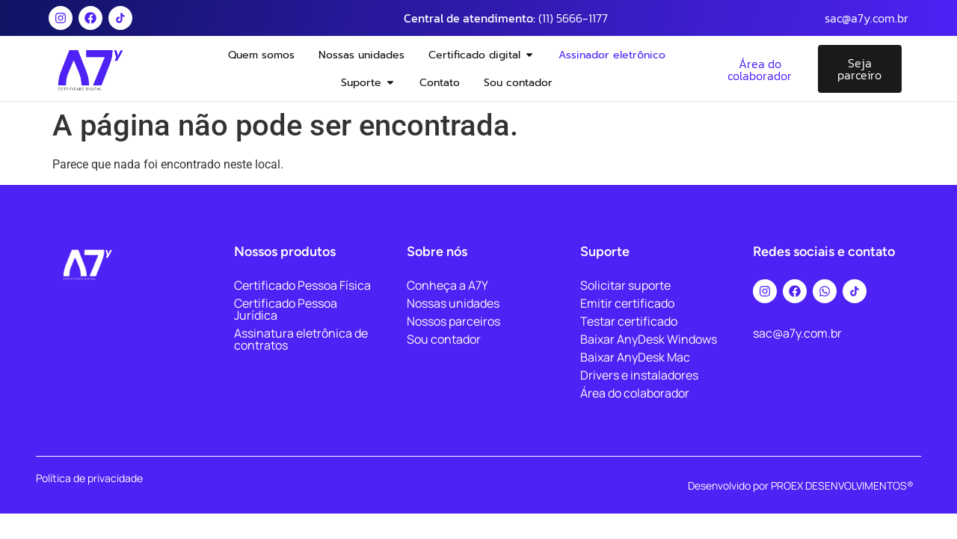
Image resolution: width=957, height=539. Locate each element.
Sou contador (444, 339)
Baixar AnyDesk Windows (648, 339)
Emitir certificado (627, 303)
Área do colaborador (634, 393)
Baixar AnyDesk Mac (635, 357)
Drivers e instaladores (639, 375)
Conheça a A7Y (447, 285)
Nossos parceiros (453, 321)
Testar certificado (628, 321)
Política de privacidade (89, 478)
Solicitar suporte (625, 285)
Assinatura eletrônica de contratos (301, 339)
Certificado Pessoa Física (302, 285)
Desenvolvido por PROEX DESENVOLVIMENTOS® (801, 485)
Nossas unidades (453, 303)
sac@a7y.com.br (866, 18)
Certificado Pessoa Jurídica (285, 309)
